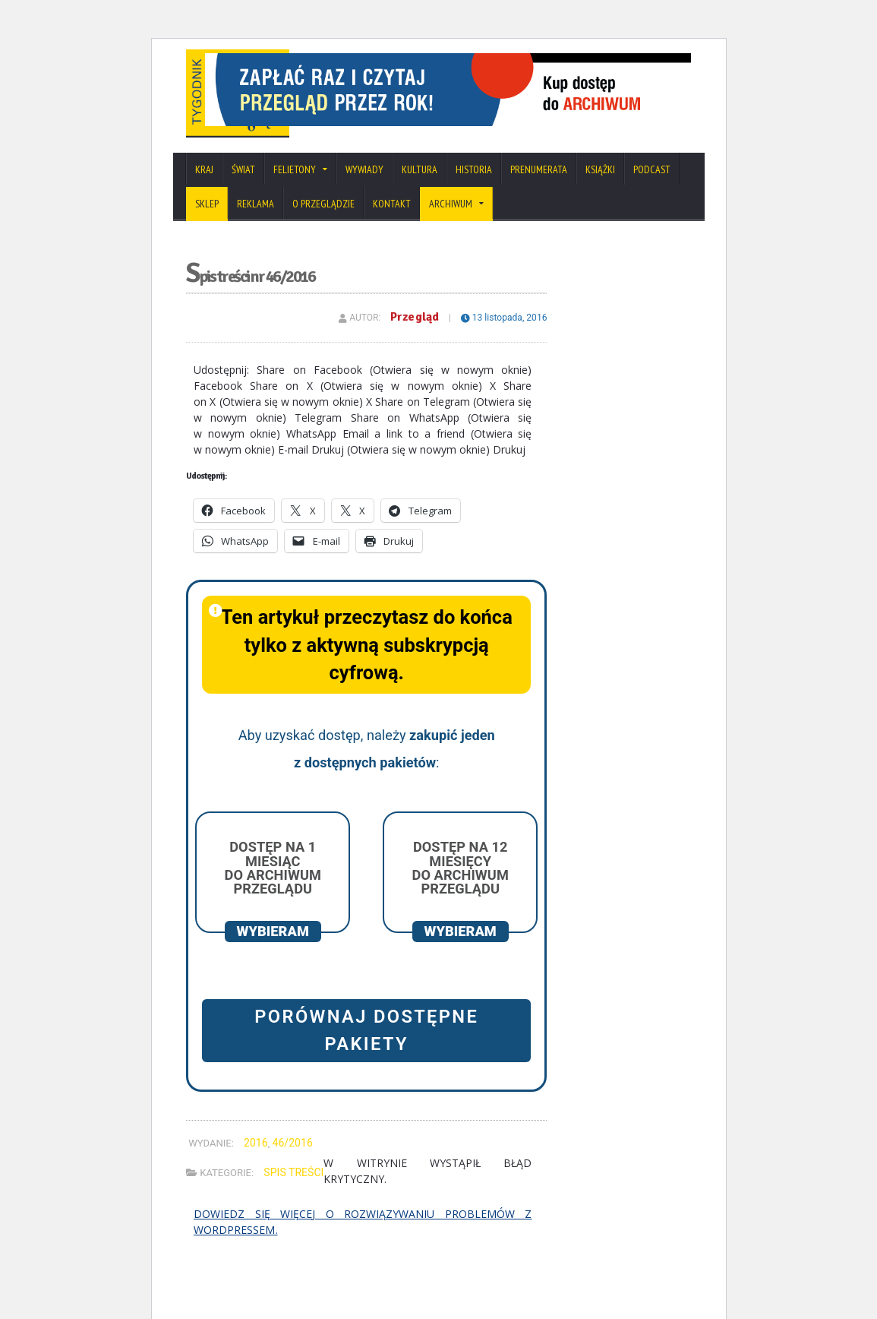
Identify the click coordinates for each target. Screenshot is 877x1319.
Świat (243, 194)
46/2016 (292, 1167)
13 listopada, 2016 (504, 342)
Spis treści (293, 1197)
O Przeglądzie (323, 229)
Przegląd (416, 341)
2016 (255, 1167)
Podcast (651, 194)
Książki (600, 194)
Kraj (204, 194)
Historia (474, 194)
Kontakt (392, 229)
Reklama (255, 229)
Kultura (419, 194)
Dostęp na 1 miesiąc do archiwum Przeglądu (273, 893)
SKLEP (207, 229)
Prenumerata (538, 194)
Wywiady (364, 194)
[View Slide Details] (514, 81)
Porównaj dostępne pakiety (366, 1055)
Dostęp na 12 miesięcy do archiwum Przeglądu (460, 893)
